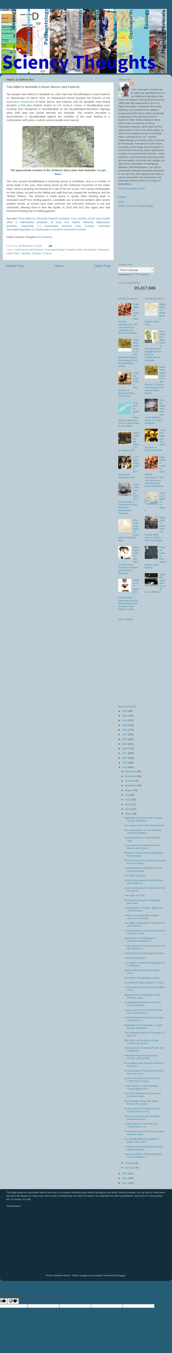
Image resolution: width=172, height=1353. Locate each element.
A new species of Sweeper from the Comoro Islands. (143, 869)
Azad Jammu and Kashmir (29, 249)
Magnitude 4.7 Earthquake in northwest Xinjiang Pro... (139, 939)
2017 (125, 753)
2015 (125, 762)
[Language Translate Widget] (136, 270)
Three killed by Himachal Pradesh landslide (43, 218)
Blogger (121, 1275)
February (130, 1163)
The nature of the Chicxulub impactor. (144, 825)
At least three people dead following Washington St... (143, 881)
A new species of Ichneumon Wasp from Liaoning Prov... (143, 1011)
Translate (140, 274)
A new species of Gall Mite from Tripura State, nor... (141, 1125)
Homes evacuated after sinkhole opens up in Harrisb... (141, 917)
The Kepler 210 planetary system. (142, 978)
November (131, 776)
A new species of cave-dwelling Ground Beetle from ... (141, 1087)
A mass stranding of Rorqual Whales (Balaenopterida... (143, 1148)
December (131, 771)
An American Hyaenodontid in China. (144, 982)
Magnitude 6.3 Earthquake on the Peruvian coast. (142, 996)
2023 (125, 725)
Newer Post (15, 266)
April (127, 809)
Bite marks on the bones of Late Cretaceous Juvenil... (141, 1042)
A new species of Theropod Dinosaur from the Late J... (144, 1072)
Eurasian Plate (74, 249)
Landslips (26, 253)
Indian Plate (12, 253)
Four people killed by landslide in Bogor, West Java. (141, 1140)
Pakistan (36, 253)
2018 (125, 748)
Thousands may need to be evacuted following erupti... (144, 1133)
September (131, 785)
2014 (125, 767)
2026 (125, 711)
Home (58, 266)
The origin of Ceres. (135, 895)
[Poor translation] (13, 1301)
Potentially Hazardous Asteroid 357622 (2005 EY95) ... (140, 1057)
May (127, 804)
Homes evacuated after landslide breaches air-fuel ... (142, 1117)
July (127, 795)
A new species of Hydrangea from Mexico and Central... (142, 846)
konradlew (96, 1275)
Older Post (102, 266)
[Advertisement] (142, 235)
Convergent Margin (54, 249)
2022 (125, 729)
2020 (125, 739)
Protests (47, 253)
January (129, 1167)
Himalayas (103, 249)
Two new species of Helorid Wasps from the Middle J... (143, 1155)
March (128, 813)
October (129, 780)
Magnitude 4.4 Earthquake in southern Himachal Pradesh (52, 229)
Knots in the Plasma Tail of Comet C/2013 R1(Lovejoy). (142, 1079)
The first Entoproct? (134, 958)
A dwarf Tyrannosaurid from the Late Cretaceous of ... (143, 1019)
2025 (125, 715)
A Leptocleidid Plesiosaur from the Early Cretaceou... (142, 1004)
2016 (125, 758)
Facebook (46, 237)
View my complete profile (131, 188)
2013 (125, 1173)
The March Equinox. (135, 875)
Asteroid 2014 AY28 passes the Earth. (144, 953)
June (128, 799)
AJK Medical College (69, 105)
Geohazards (90, 249)
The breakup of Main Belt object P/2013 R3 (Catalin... (141, 1102)
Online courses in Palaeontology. (135, 206)
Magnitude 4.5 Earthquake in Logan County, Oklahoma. (143, 819)
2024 (125, 720)
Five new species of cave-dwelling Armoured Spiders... (142, 831)
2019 (125, 744)
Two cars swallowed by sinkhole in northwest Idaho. (142, 1095)
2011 (125, 1183)
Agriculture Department (20, 101)
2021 (125, 734)
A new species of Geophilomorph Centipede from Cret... (142, 1110)
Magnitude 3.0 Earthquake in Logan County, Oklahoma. (143, 1026)
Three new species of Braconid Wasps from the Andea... (145, 862)
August (129, 790)
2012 (125, 1178)
